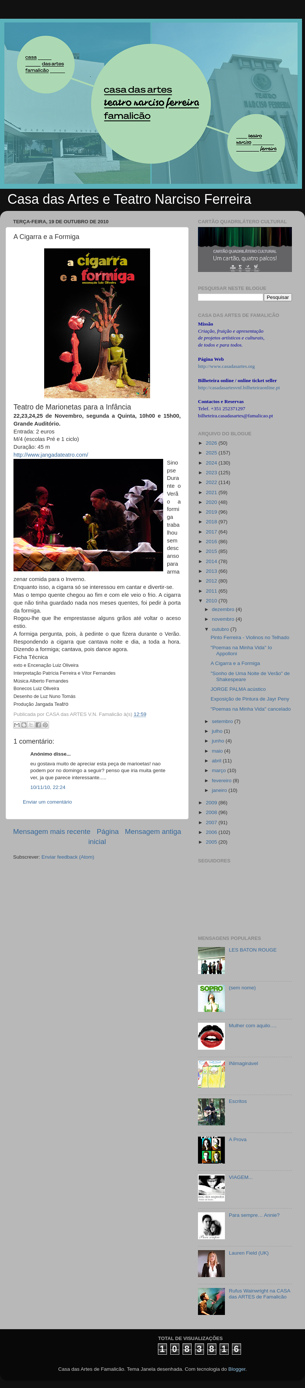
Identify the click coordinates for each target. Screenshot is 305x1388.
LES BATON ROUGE (253, 950)
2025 (212, 453)
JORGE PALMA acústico (238, 689)
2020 (212, 502)
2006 (212, 832)
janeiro (220, 790)
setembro (223, 721)
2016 (212, 541)
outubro (221, 629)
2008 (212, 812)
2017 (212, 532)
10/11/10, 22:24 (47, 787)
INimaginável (243, 1063)
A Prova (237, 1139)
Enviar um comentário (47, 802)
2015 (212, 551)
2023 (212, 472)
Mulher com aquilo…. (253, 1025)
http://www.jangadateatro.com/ (50, 455)
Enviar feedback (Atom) (68, 857)
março (219, 770)
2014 (212, 561)
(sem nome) (242, 988)
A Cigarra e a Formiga (235, 663)
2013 (212, 571)
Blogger (236, 1369)
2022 (212, 482)
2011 (212, 591)
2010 (212, 601)
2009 (212, 802)
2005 (212, 842)
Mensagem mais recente (52, 831)
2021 (212, 492)
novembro (224, 619)
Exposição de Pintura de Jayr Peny (250, 699)
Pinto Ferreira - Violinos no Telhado (250, 637)
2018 (212, 521)
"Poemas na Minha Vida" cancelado (251, 709)
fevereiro (222, 780)
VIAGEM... (241, 1177)
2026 (212, 443)
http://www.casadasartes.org (226, 366)
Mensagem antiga (153, 831)
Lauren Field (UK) (249, 1253)
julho (218, 731)
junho (219, 741)
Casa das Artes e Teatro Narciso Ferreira (129, 199)
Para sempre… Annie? (254, 1215)
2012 (212, 581)
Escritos (238, 1101)
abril (217, 760)
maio (218, 751)
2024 (212, 463)
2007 (212, 822)
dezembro (224, 609)
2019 (212, 512)
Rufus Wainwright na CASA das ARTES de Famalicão (259, 1294)
